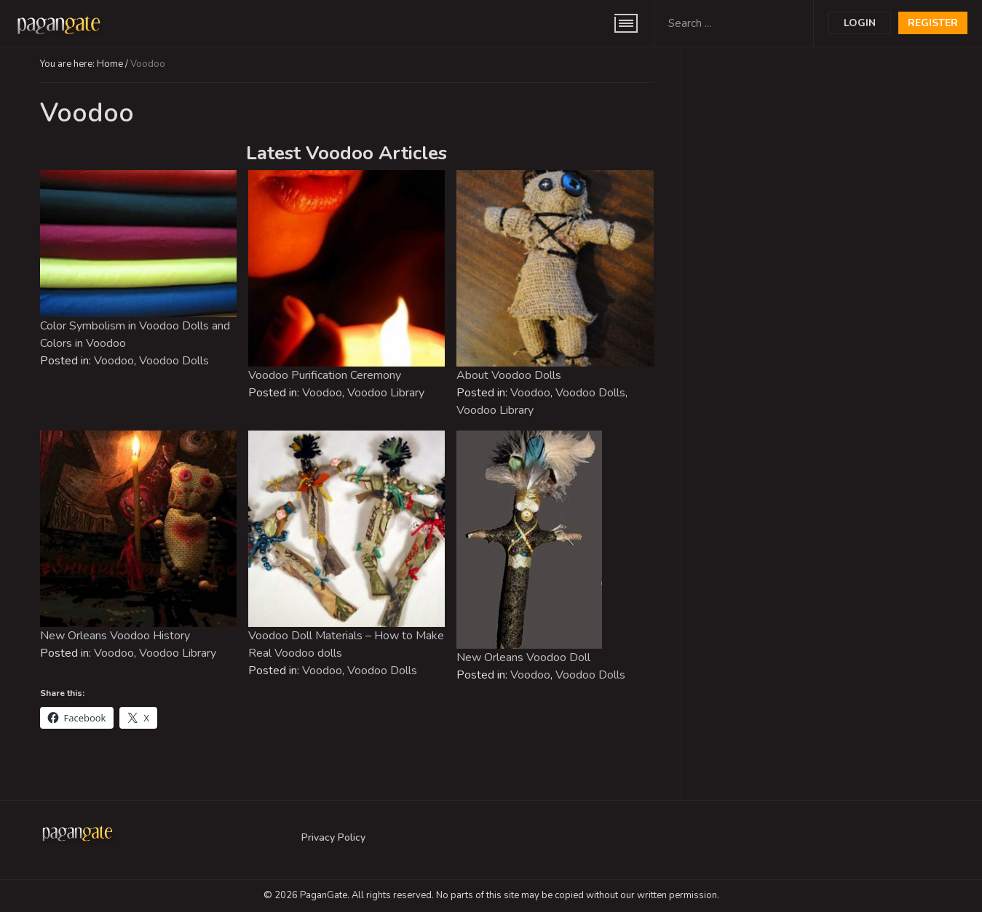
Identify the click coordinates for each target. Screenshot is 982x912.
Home (110, 64)
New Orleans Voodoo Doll (523, 657)
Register (933, 23)
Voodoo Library (385, 393)
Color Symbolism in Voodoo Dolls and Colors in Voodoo (135, 334)
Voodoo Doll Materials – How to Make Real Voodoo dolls (346, 644)
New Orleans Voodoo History (115, 636)
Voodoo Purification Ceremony (324, 375)
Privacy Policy (333, 837)
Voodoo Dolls (174, 361)
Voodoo (114, 361)
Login (860, 23)
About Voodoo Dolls (508, 375)
